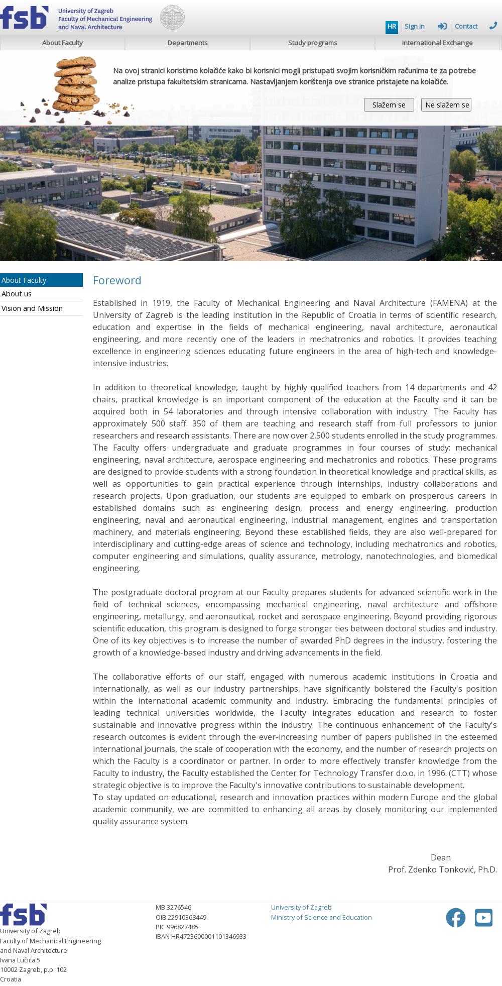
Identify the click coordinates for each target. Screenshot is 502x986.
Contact (476, 26)
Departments (188, 42)
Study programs (312, 42)
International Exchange (437, 42)
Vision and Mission (32, 308)
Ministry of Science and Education (321, 917)
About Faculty (62, 42)
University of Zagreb (301, 907)
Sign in (426, 26)
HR (392, 26)
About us (17, 293)
